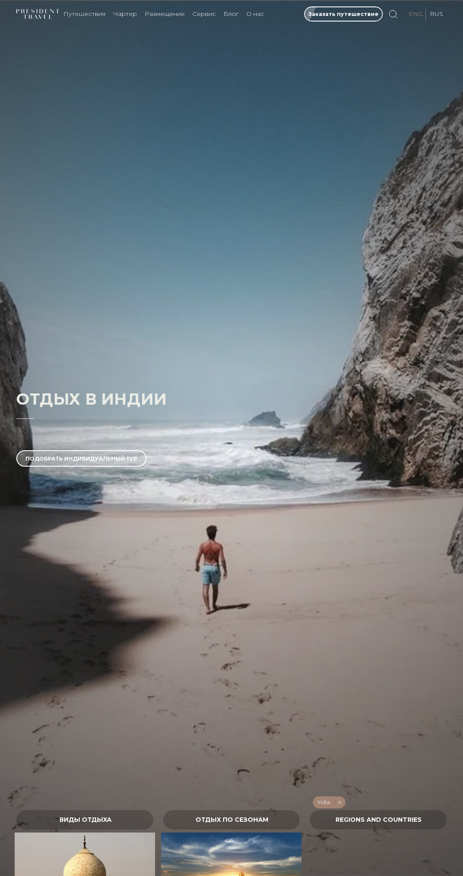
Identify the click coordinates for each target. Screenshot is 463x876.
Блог (231, 14)
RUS (436, 14)
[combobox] (84, 820)
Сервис (204, 14)
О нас (255, 14)
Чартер (125, 14)
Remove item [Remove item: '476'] (340, 802)
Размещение (165, 14)
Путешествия (84, 14)
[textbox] (85, 820)
